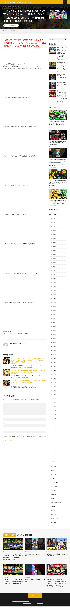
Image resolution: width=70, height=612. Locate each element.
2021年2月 (53, 450)
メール (5, 426)
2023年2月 (53, 355)
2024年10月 (53, 276)
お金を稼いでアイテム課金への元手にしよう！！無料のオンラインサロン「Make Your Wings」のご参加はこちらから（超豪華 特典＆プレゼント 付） (25, 45)
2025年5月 (53, 249)
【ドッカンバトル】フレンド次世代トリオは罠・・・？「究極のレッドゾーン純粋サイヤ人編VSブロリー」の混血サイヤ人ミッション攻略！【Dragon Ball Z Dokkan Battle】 (57, 587)
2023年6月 (53, 339)
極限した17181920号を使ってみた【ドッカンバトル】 (56, 554)
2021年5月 (53, 438)
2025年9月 (53, 233)
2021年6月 (53, 434)
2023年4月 (53, 347)
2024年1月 (53, 312)
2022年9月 (53, 375)
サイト (5, 432)
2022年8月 (53, 379)
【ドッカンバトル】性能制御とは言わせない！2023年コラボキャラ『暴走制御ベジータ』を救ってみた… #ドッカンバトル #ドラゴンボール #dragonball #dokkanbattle (57, 165)
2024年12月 (53, 268)
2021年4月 (53, 442)
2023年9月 (53, 328)
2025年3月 (53, 257)
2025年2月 (53, 261)
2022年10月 (53, 371)
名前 (4, 419)
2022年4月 (53, 394)
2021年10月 (53, 418)
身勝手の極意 (14, 28)
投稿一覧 (24, 346)
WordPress (41, 608)
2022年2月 (53, 402)
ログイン (53, 509)
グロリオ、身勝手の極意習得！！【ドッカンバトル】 (33, 583)
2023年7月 (53, 335)
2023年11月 (53, 320)
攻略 (25, 7)
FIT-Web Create (27, 608)
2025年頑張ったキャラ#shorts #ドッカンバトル (61, 87)
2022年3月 (53, 398)
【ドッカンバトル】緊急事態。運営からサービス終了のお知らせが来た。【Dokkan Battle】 (57, 146)
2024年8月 (53, 284)
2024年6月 (53, 292)
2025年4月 (53, 253)
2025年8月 (53, 237)
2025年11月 (53, 225)
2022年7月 (53, 383)
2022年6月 (53, 387)
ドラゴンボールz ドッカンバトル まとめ (21, 606)
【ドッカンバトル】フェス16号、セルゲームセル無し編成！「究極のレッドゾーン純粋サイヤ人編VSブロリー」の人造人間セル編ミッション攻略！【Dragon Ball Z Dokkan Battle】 (62, 99)
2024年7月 (53, 288)
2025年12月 (53, 221)
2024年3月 (53, 304)
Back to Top (35, 601)
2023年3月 (53, 351)
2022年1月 (53, 406)
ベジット (53, 485)
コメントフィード (55, 517)
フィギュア (53, 481)
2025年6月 (53, 245)
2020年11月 (53, 461)
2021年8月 (53, 426)
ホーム (5, 7)
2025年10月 (53, 229)
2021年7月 (53, 430)
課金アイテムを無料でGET (15, 7)
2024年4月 (53, 300)
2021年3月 (53, 446)
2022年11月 (53, 367)
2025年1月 (53, 265)
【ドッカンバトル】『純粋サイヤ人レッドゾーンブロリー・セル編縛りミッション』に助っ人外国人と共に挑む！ (13, 585)
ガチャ (52, 474)
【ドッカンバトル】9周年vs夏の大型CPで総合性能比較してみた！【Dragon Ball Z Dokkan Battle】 (57, 205)
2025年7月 (53, 241)
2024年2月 (53, 308)
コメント (5, 404)
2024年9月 (53, 280)
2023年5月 (53, 343)
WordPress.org (54, 521)
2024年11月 (53, 272)
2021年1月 (53, 453)
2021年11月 (53, 414)
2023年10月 (53, 324)
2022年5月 (53, 390)
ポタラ (52, 489)
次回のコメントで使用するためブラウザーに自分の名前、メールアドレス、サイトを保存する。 (24, 440)
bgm (52, 470)
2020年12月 (53, 457)
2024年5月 (53, 296)
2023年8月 (53, 331)
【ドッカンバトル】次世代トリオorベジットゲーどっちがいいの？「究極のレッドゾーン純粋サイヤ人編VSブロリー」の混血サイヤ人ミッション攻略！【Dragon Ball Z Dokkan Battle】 (62, 56)
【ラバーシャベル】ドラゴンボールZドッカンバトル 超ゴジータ (62, 79)
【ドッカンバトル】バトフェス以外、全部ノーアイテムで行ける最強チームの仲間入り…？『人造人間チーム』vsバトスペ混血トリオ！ (62, 70)
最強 (52, 497)
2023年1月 (53, 359)
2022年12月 (53, 363)
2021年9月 (53, 422)
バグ (29, 7)
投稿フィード (54, 513)
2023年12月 (53, 316)
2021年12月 (53, 410)
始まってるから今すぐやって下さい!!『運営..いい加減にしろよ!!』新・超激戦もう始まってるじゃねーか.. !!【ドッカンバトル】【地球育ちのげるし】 (28, 363)
